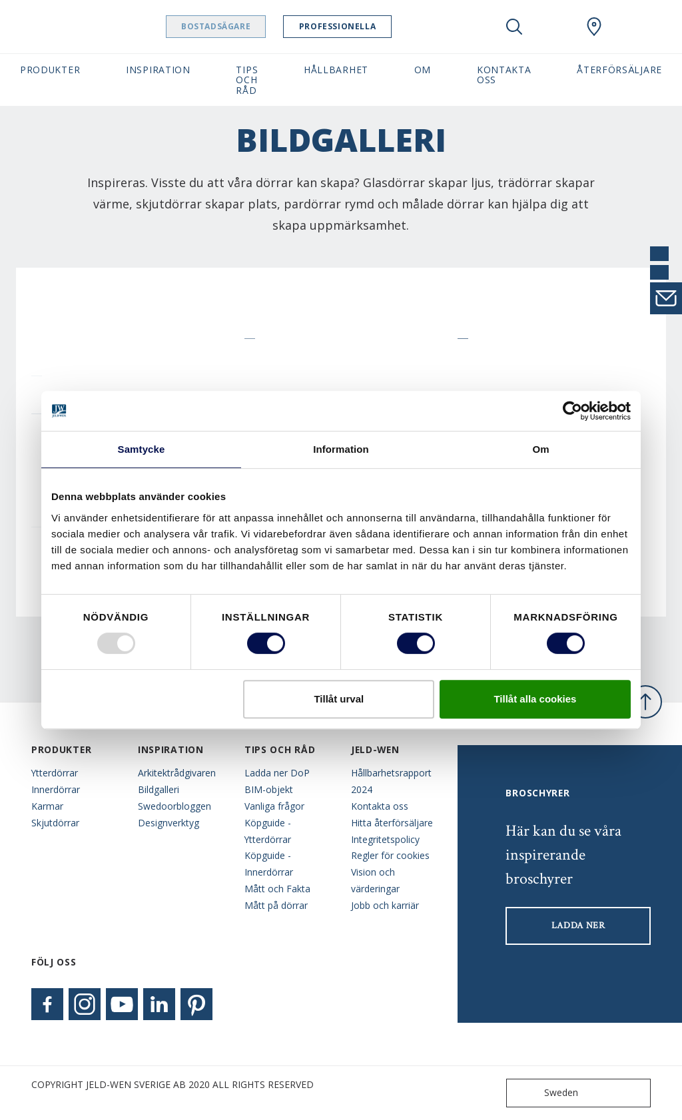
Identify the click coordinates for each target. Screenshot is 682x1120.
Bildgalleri (158, 789)
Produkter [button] (50, 69)
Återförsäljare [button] (619, 69)
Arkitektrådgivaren (177, 772)
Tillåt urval (339, 698)
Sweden (545, 1093)
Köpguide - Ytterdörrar (267, 831)
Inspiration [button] (158, 69)
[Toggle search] (514, 26)
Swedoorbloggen (174, 806)
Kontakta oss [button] (504, 74)
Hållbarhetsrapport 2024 (391, 781)
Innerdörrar (55, 789)
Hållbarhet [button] (336, 69)
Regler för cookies (390, 855)
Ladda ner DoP (277, 772)
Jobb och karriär (385, 905)
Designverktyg (168, 822)
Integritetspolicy (385, 839)
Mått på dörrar (276, 905)
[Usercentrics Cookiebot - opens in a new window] (572, 411)
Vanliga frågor (274, 806)
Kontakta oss (379, 806)
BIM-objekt (268, 789)
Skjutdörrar (55, 822)
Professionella (371, 26)
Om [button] (422, 69)
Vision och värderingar (375, 880)
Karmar (47, 806)
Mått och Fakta (277, 888)
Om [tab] (540, 449)
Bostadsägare (249, 26)
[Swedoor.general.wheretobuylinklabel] (594, 26)
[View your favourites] (554, 26)
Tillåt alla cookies (535, 698)
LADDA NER (578, 926)
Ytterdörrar (54, 772)
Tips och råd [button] (247, 80)
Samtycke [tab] (141, 449)
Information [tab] (341, 449)
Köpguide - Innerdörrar (268, 863)
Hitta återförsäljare (392, 822)
